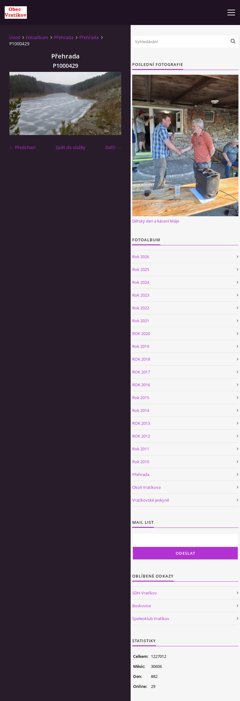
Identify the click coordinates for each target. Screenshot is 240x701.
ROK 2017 (141, 372)
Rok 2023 (140, 295)
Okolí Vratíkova (146, 487)
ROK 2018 (141, 359)
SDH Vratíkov (144, 593)
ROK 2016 (141, 385)
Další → (113, 147)
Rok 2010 (140, 461)
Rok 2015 (140, 397)
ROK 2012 (141, 436)
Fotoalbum (37, 37)
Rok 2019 (140, 346)
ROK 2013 (141, 423)
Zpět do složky (70, 147)
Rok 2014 (140, 410)
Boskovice (141, 605)
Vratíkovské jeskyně (150, 500)
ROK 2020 (141, 333)
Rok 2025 (140, 269)
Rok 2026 (140, 256)
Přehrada (63, 37)
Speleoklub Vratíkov (150, 618)
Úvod (14, 37)
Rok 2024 (140, 282)
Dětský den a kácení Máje (155, 221)
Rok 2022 (140, 308)
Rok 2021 (140, 320)
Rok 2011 (140, 449)
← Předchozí (22, 147)
